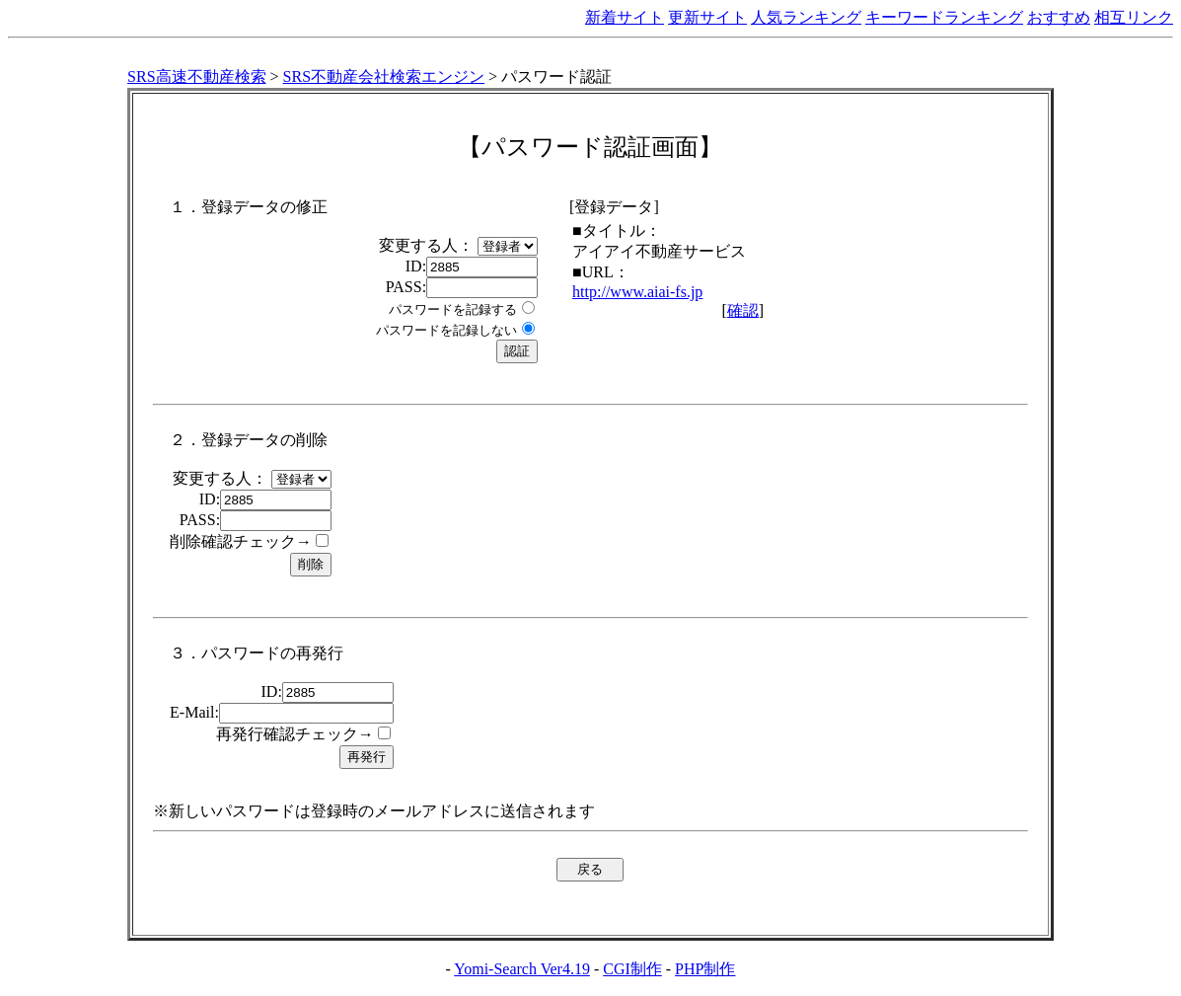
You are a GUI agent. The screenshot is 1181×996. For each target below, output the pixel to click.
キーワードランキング (944, 17)
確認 (743, 310)
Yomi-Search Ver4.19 (522, 968)
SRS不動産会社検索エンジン (383, 76)
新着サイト (624, 17)
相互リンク (1133, 17)
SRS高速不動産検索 (196, 76)
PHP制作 (705, 968)
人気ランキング (806, 17)
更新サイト (707, 17)
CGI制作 (632, 968)
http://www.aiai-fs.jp (637, 291)
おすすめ (1058, 17)
